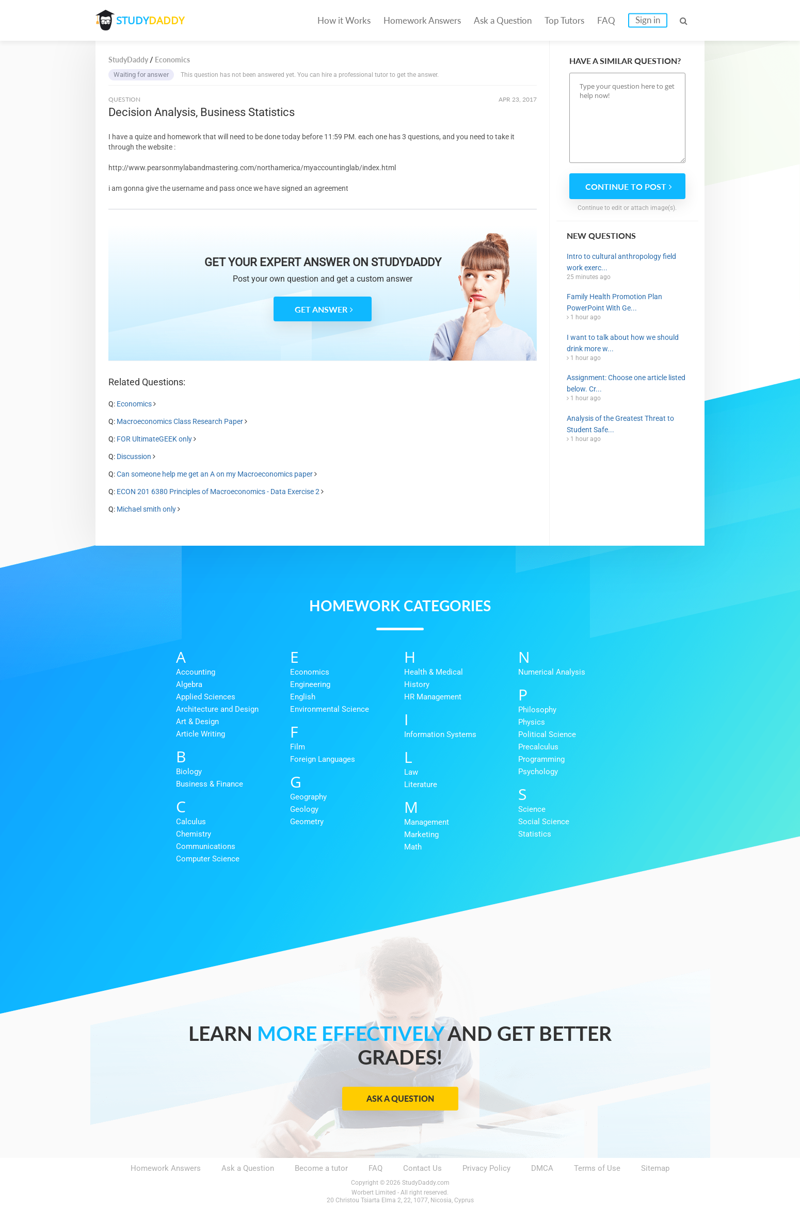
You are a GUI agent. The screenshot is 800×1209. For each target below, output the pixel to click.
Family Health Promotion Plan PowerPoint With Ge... (614, 302)
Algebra (189, 684)
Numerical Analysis (551, 672)
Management (426, 822)
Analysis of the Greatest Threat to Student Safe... (620, 424)
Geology (304, 809)
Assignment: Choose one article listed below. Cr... (626, 383)
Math (413, 847)
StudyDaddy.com (426, 1182)
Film (297, 746)
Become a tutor (321, 1168)
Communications (205, 846)
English (302, 696)
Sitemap (655, 1168)
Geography (308, 797)
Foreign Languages (322, 759)
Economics (134, 404)
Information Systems (440, 734)
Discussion (134, 456)
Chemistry (193, 834)
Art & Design (197, 721)
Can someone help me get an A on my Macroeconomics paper (215, 474)
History (416, 684)
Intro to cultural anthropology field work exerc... (621, 262)
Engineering (310, 684)
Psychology (538, 771)
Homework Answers (422, 20)
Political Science (547, 734)
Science (532, 809)
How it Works (344, 20)
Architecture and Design (217, 709)
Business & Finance (209, 784)
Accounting (195, 672)
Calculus (191, 821)
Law (411, 772)
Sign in (647, 19)
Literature (420, 784)
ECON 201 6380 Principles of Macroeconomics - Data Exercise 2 (218, 491)
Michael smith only (146, 509)
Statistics (534, 834)
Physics (531, 722)
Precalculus (538, 746)
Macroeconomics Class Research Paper (180, 421)
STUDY (150, 20)
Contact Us (422, 1168)
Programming (541, 759)
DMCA (542, 1168)
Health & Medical (433, 672)
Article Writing (200, 734)
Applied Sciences (205, 696)
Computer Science (207, 858)
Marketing (421, 834)
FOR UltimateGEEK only (154, 439)
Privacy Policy (486, 1168)
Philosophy (537, 709)
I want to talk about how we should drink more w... (623, 343)
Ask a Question (503, 20)
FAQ (606, 20)
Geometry (307, 821)
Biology (189, 771)
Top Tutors (564, 20)
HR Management (432, 696)
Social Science (543, 821)
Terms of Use (597, 1168)
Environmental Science (329, 709)
